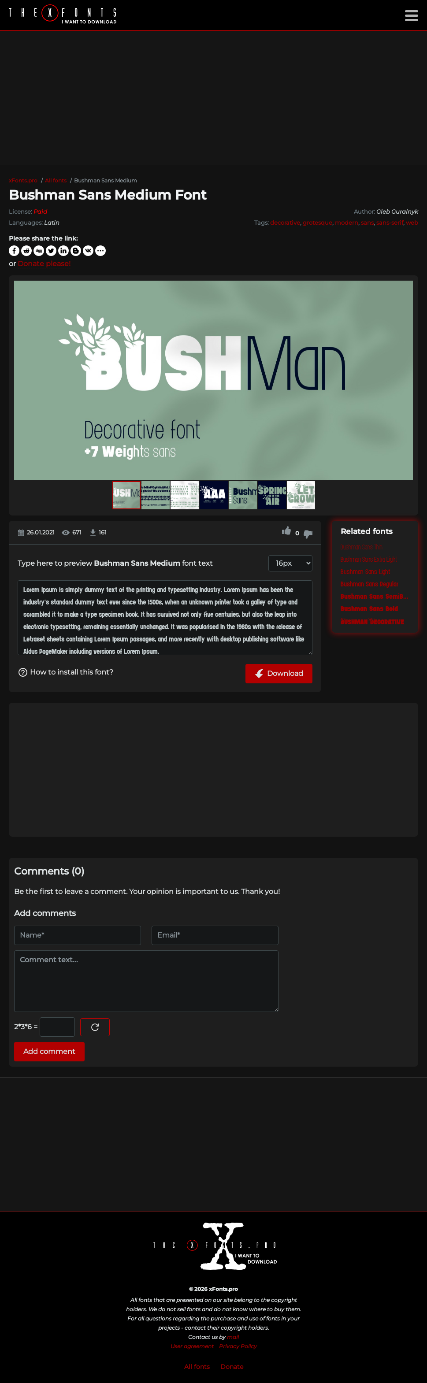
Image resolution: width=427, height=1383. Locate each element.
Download (279, 673)
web (412, 222)
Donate (231, 1367)
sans (367, 222)
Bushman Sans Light (365, 571)
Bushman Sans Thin (361, 547)
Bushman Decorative (372, 621)
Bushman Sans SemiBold (375, 596)
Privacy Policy (238, 1346)
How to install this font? (65, 672)
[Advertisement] (213, 97)
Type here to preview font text (115, 563)
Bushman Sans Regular (369, 584)
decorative (285, 222)
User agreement (192, 1346)
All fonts (197, 1367)
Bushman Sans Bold (369, 608)
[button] (405, 381)
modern (346, 222)
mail (233, 1337)
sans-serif (389, 222)
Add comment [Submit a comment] (49, 1051)
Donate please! (44, 264)
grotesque (317, 222)
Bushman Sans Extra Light (369, 559)
